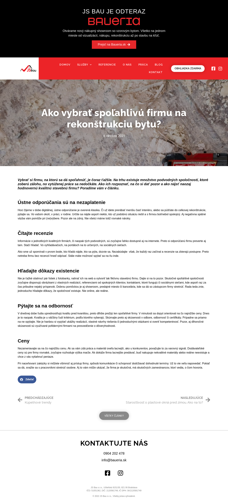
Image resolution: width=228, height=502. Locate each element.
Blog (159, 64)
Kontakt (156, 72)
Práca (143, 64)
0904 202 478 (114, 453)
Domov (64, 64)
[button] (114, 44)
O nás (127, 64)
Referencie (107, 64)
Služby (84, 64)
